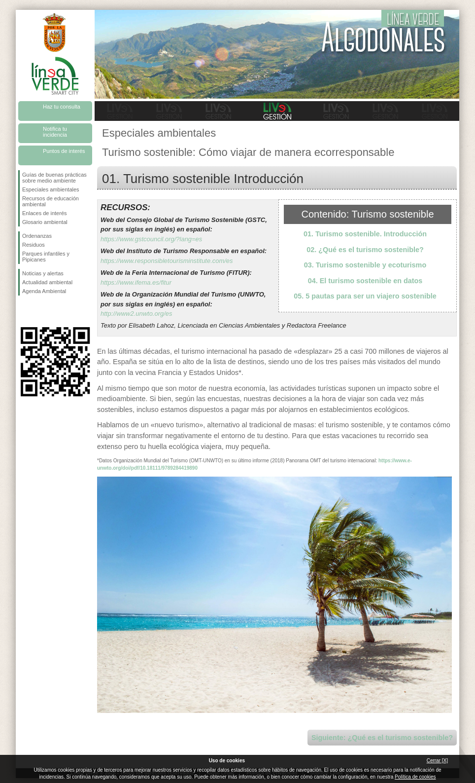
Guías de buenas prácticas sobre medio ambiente (54, 178)
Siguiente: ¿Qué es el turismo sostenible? (382, 738)
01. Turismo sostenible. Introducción (365, 234)
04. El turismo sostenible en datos (365, 281)
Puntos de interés (64, 151)
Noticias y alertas (43, 273)
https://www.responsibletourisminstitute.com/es (167, 260)
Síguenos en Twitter (40, 311)
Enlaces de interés (44, 213)
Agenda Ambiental (44, 291)
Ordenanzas (37, 236)
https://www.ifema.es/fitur (136, 282)
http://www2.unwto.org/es (136, 313)
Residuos (33, 245)
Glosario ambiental (45, 222)
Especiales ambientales (50, 189)
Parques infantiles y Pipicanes (45, 256)
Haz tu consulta (61, 107)
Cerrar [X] (437, 760)
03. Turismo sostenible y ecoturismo (365, 265)
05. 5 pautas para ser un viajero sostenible (365, 296)
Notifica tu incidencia (55, 132)
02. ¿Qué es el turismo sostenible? (365, 250)
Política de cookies (415, 777)
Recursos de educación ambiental (50, 201)
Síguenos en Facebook (24, 311)
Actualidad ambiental (47, 282)
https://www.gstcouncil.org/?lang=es (151, 239)
